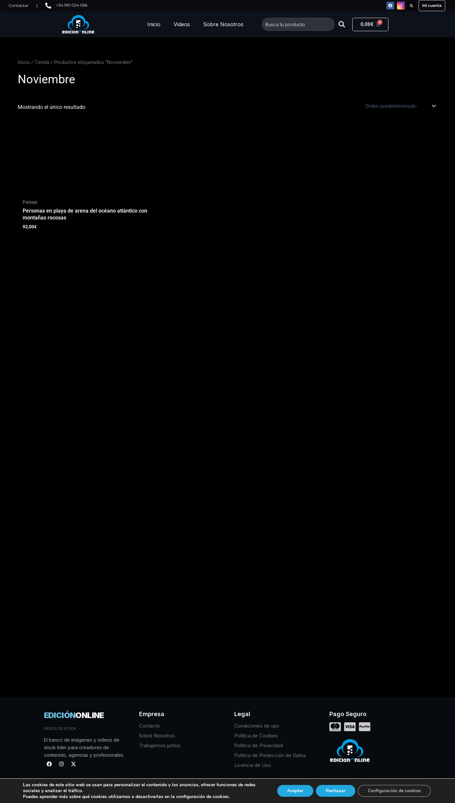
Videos (182, 24)
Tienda (41, 62)
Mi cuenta (432, 5)
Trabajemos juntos (159, 745)
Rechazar (335, 791)
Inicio (153, 24)
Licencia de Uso (252, 765)
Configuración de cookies (394, 791)
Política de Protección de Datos (270, 755)
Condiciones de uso (256, 726)
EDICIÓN (74, 715)
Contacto (149, 726)
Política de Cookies (256, 735)
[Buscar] (342, 24)
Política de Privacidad (258, 745)
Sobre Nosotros (223, 24)
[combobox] (298, 24)
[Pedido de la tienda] (400, 106)
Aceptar (295, 791)
